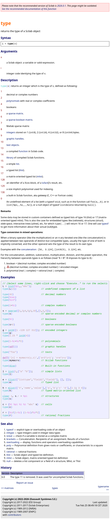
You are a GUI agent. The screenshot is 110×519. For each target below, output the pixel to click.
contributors (14, 514)
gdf (11, 347)
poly (8, 445)
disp (12, 366)
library (9, 157)
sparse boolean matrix (20, 119)
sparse (12, 311)
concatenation (28, 249)
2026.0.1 (61, 5)
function (23, 151)
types (55, 488)
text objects (12, 145)
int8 (10, 330)
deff (5, 358)
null (8, 461)
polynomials (12, 100)
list (17, 163)
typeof (105, 223)
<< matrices (7, 488)
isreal (9, 435)
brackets (11, 439)
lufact (45, 182)
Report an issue (24, 482)
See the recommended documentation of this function (29, 8)
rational (10, 451)
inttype (10, 432)
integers (10, 132)
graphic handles (15, 138)
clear (6, 396)
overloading (12, 442)
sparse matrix (15, 113)
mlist (39, 176)
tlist (21, 170)
